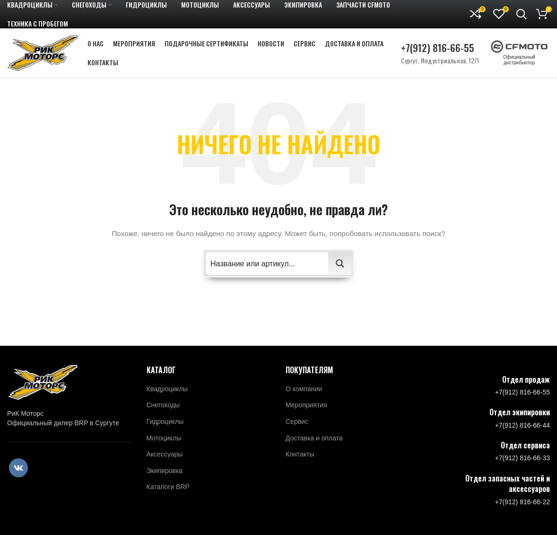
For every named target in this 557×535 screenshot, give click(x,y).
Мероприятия (306, 405)
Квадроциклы (167, 389)
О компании (304, 389)
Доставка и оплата (314, 438)
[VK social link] (18, 467)
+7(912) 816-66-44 (522, 425)
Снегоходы (163, 405)
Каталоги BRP (168, 487)
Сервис (297, 421)
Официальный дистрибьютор (519, 54)
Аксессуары (165, 454)
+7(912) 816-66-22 (522, 502)
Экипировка (165, 470)
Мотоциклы (164, 438)
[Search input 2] (267, 263)
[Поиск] (521, 14)
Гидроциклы (165, 421)
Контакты (300, 454)
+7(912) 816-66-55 (437, 47)
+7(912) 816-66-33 (522, 458)
